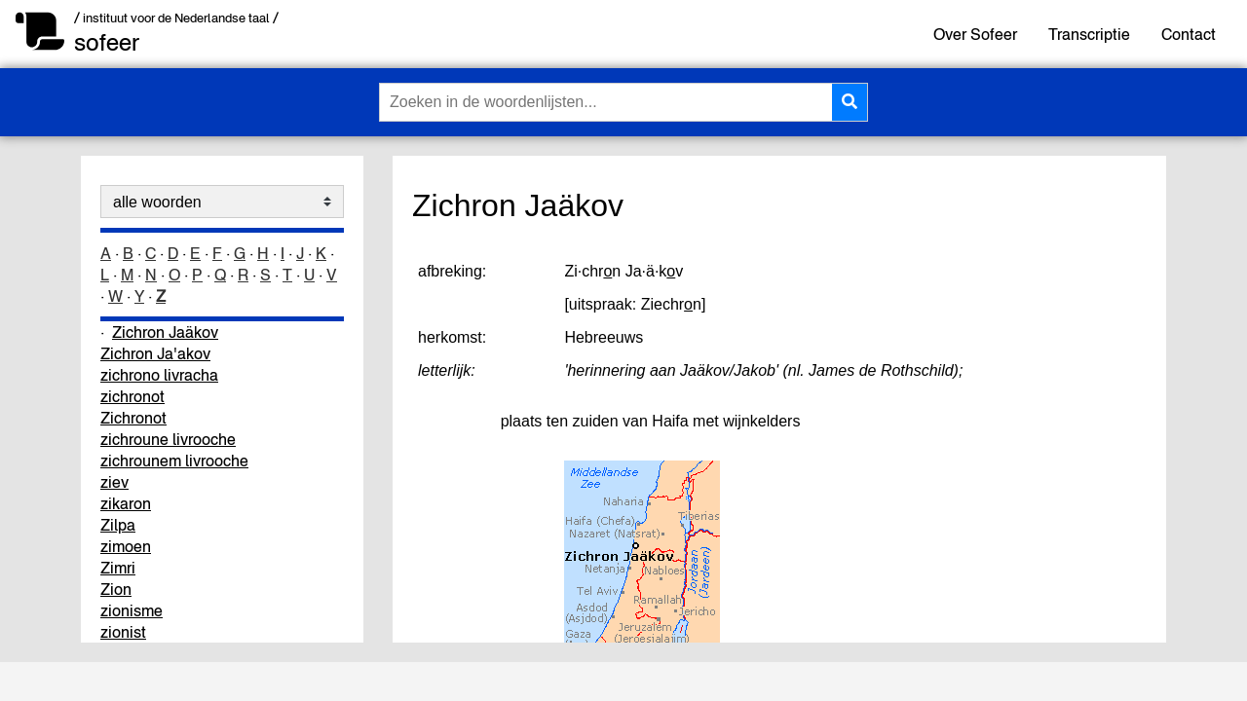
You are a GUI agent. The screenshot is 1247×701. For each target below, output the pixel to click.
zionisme (131, 610)
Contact (1188, 34)
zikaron (125, 503)
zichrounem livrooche (174, 460)
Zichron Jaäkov (165, 332)
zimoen (125, 546)
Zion (116, 589)
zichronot (132, 396)
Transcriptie (1089, 34)
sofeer (106, 42)
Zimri (117, 567)
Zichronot (133, 417)
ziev (114, 482)
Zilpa (117, 524)
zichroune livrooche (168, 439)
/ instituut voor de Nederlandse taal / (176, 18)
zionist (123, 632)
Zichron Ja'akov (155, 353)
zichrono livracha (159, 375)
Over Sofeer (975, 34)
